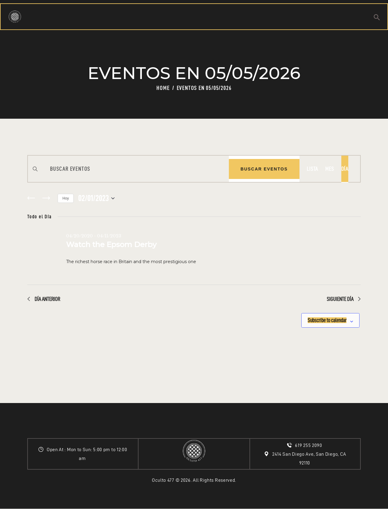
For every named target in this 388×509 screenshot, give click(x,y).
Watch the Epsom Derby (111, 244)
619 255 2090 (309, 445)
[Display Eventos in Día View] (344, 169)
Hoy (65, 198)
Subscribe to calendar (319, 318)
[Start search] (377, 18)
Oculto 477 (163, 480)
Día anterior (43, 299)
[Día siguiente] (46, 198)
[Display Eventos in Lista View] (312, 169)
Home (162, 88)
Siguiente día (344, 299)
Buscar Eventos (264, 169)
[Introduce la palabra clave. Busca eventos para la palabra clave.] (128, 169)
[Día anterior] (31, 198)
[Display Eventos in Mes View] (329, 169)
